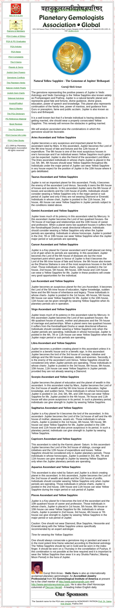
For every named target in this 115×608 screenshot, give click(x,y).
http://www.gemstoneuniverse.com (50, 584)
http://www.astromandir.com (74, 581)
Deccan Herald (53, 587)
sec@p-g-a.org (73, 31)
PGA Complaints (15, 57)
